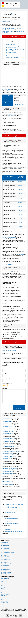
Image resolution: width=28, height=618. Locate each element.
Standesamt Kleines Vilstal (8, 454)
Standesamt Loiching (7, 424)
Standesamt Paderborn (5, 573)
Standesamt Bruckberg (7, 471)
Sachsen (2, 599)
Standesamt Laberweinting (8, 456)
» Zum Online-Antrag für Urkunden (14, 36)
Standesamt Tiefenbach (7, 453)
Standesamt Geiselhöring (8, 469)
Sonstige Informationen (11, 52)
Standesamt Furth (6, 458)
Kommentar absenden (19, 408)
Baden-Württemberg (5, 578)
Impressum (9, 608)
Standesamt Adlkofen (7, 423)
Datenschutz (14, 608)
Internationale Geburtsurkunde (11, 523)
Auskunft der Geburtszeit (10, 536)
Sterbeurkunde (7, 529)
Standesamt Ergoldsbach (8, 428)
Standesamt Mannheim (5, 569)
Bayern (11, 13)
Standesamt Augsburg (5, 570)
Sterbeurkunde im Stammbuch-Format (13, 531)
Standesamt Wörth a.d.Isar (8, 418)
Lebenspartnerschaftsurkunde (11, 514)
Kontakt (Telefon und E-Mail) (12, 46)
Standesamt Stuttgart (5, 548)
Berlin (2, 581)
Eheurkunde (7, 509)
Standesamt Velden (6, 481)
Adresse (4, 28)
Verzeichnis (19, 609)
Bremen (2, 585)
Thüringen (3, 604)
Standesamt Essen (4, 553)
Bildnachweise (21, 608)
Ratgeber (24, 609)
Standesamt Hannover (5, 544)
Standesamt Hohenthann (8, 446)
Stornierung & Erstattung (7, 609)
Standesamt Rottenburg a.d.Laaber (10, 468)
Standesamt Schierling (7, 484)
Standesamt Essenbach (7, 421)
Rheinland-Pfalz (4, 595)
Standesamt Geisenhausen (8, 438)
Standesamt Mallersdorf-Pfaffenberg (10, 451)
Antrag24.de (5, 13)
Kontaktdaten (21, 254)
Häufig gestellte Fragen (11, 47)
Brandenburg (3, 583)
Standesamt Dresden (5, 562)
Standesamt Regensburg (6, 572)
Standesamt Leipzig (5, 546)
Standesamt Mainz (4, 568)
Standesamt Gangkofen (7, 473)
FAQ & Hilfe (3, 608)
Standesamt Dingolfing (7, 431)
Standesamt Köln (4, 542)
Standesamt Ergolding (7, 426)
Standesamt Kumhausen (8, 439)
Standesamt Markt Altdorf (8, 441)
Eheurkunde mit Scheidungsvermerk (12, 510)
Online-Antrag (11, 115)
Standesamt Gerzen (7, 433)
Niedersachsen (4, 592)
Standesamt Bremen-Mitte (6, 551)
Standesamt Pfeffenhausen (8, 474)
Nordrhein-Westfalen (5, 594)
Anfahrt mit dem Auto (19, 102)
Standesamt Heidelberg (5, 556)
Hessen (2, 588)
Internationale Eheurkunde (10, 512)
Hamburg (3, 587)
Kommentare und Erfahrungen (12, 54)
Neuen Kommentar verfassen (12, 55)
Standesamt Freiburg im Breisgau (7, 552)
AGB (26, 608)
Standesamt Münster (5, 565)
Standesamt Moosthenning (8, 429)
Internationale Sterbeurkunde (11, 528)
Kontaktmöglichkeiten (11, 28)
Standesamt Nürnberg (5, 555)
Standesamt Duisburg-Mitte (6, 563)
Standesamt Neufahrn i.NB (8, 444)
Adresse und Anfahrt (10, 44)
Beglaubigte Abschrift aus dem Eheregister (14, 504)
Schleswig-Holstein (4, 602)
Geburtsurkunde (8, 521)
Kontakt (14, 609)
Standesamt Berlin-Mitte (5, 545)
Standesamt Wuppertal (5, 561)
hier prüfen (20, 181)
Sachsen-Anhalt (4, 601)
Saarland (2, 597)
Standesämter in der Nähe (12, 57)
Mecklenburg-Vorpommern (6, 590)
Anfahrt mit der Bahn (19, 104)
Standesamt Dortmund (5, 559)
